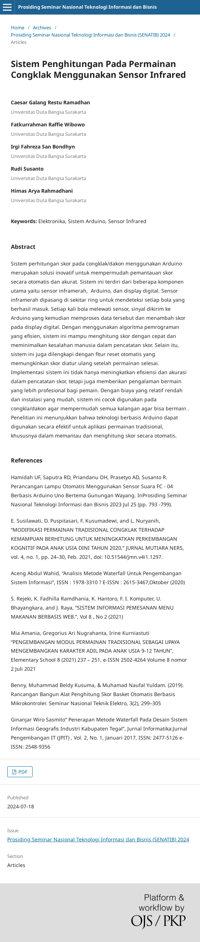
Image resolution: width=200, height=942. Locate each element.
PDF (22, 772)
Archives (42, 27)
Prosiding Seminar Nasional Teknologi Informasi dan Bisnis (87, 7)
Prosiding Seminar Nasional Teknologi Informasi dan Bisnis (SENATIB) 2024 (90, 35)
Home (17, 27)
